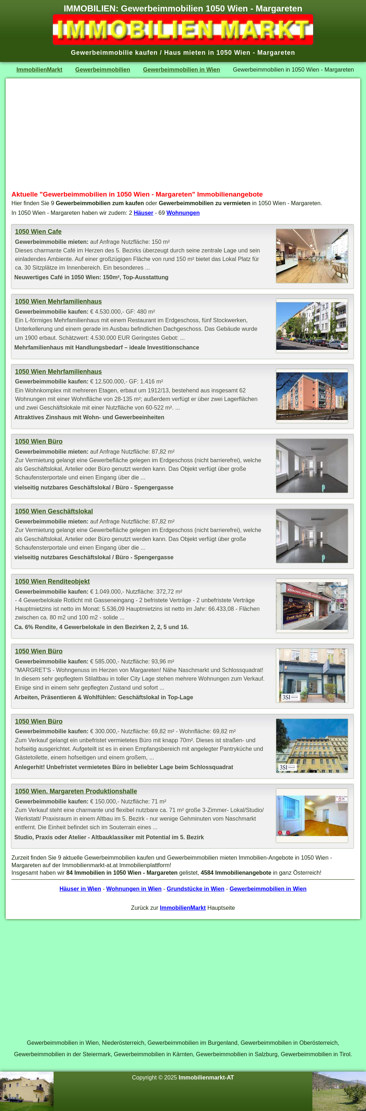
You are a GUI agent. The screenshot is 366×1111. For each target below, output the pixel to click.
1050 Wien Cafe (38, 231)
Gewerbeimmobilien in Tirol (315, 1054)
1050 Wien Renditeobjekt (52, 581)
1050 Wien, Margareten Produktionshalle (76, 791)
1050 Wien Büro (39, 441)
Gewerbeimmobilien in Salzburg (236, 1054)
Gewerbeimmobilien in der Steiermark (62, 1054)
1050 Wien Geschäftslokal (54, 511)
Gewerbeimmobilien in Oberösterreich (289, 1042)
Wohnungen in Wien (134, 888)
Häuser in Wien (80, 888)
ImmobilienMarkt (39, 69)
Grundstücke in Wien (195, 888)
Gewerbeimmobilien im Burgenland (192, 1042)
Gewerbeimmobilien (102, 69)
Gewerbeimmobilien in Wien (181, 69)
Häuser (143, 212)
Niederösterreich (123, 1042)
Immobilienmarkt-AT (206, 1077)
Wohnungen (183, 212)
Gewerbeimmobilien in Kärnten (153, 1054)
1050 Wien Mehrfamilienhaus (58, 301)
